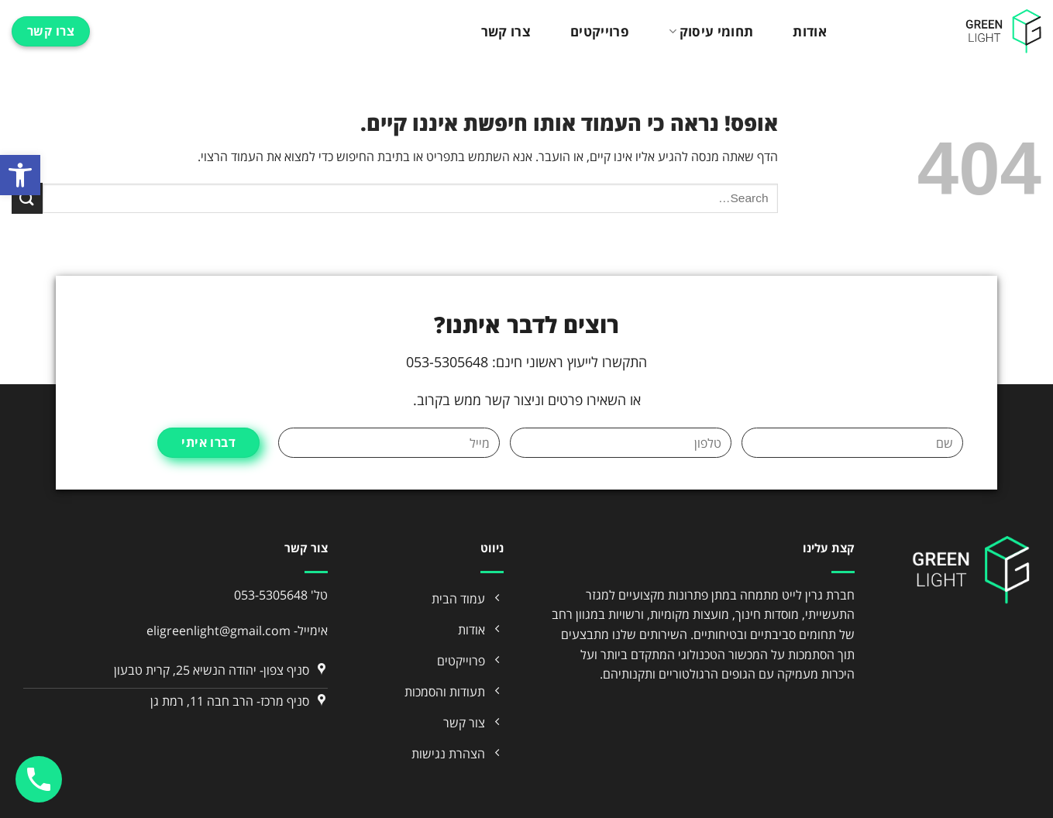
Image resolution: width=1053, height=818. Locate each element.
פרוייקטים (599, 31)
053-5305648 (271, 594)
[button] (20, 175)
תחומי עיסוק (711, 31)
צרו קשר (506, 31)
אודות (810, 31)
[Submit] (27, 198)
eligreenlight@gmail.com (218, 630)
